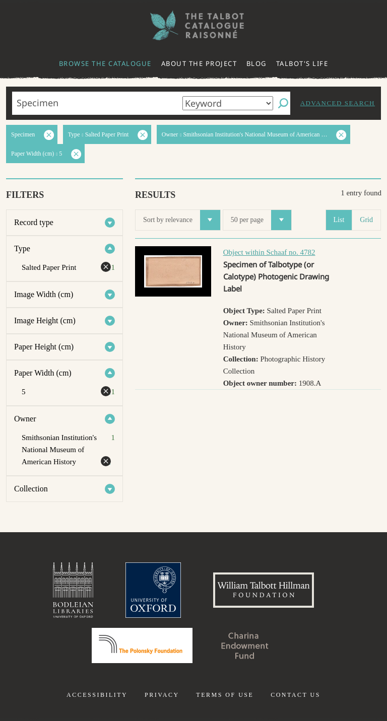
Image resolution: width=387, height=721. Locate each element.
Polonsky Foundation (142, 645)
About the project (199, 63)
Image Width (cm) (43, 294)
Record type (33, 222)
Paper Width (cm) (43, 373)
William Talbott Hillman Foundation (263, 590)
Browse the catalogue (105, 63)
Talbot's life (302, 63)
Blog (256, 63)
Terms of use (224, 694)
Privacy (162, 694)
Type (22, 248)
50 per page (261, 220)
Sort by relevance (181, 220)
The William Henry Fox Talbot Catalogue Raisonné (193, 25)
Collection (31, 488)
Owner (25, 418)
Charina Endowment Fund (245, 645)
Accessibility (97, 694)
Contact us (295, 694)
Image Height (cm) (45, 320)
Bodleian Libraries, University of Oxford (73, 590)
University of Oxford (153, 590)
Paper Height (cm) (44, 346)
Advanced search (337, 103)
